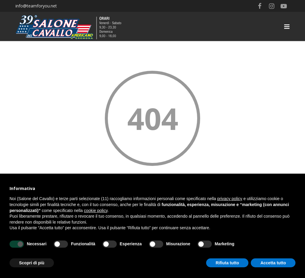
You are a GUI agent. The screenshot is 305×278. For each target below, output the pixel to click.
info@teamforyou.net (36, 6)
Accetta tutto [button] (273, 262)
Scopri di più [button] (31, 262)
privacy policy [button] (229, 198)
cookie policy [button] (96, 210)
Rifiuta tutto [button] (227, 262)
